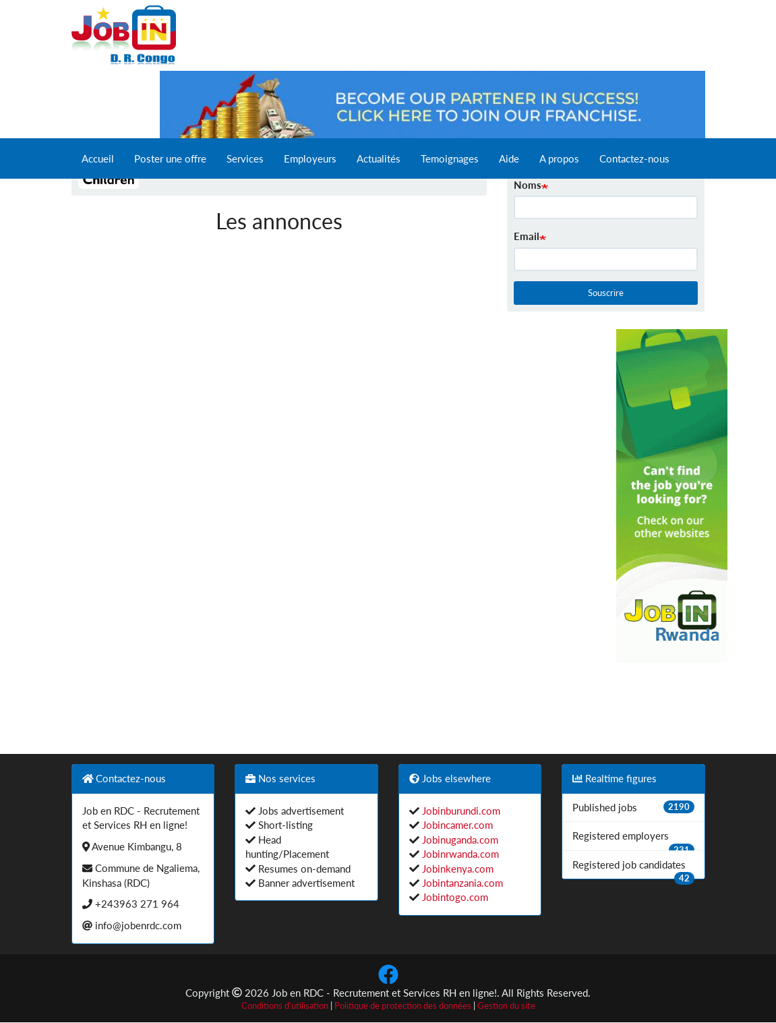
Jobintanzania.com (461, 883)
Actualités (378, 158)
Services (245, 158)
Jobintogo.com (453, 897)
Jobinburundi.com (459, 811)
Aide (509, 158)
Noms (527, 185)
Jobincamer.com (456, 825)
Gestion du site (506, 1006)
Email (526, 236)
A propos (559, 158)
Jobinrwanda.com (459, 854)
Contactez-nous (634, 158)
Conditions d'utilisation (284, 1006)
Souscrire (606, 292)
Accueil (98, 158)
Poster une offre (170, 158)
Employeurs (310, 158)
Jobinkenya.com (456, 869)
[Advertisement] (561, 531)
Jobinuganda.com (458, 840)
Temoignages (450, 158)
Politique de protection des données (402, 1006)
